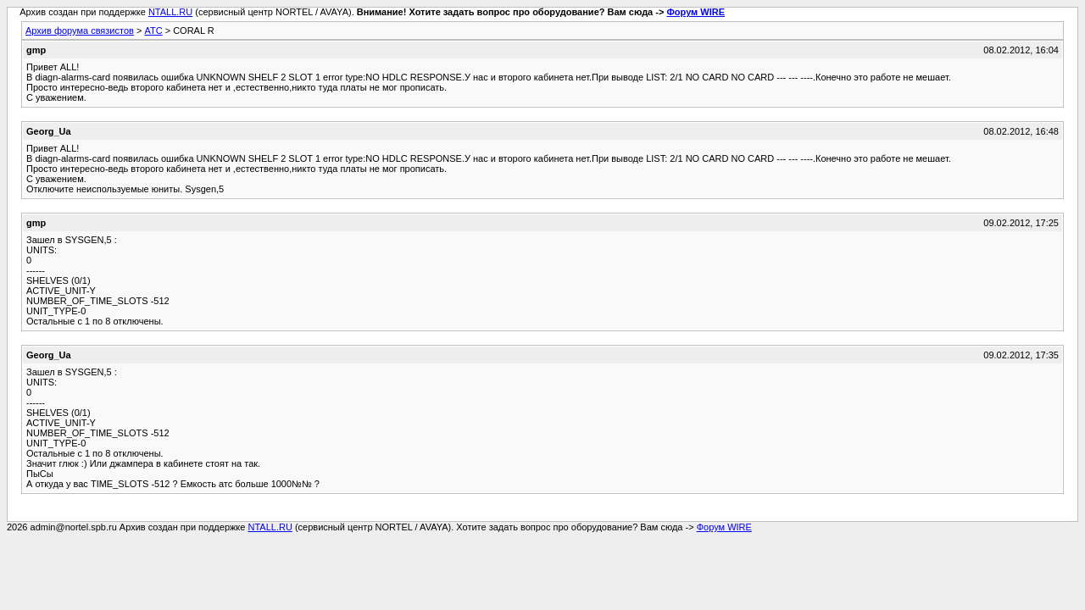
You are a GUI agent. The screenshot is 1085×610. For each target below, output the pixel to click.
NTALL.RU (170, 12)
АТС (153, 30)
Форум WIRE (695, 12)
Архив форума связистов (79, 30)
